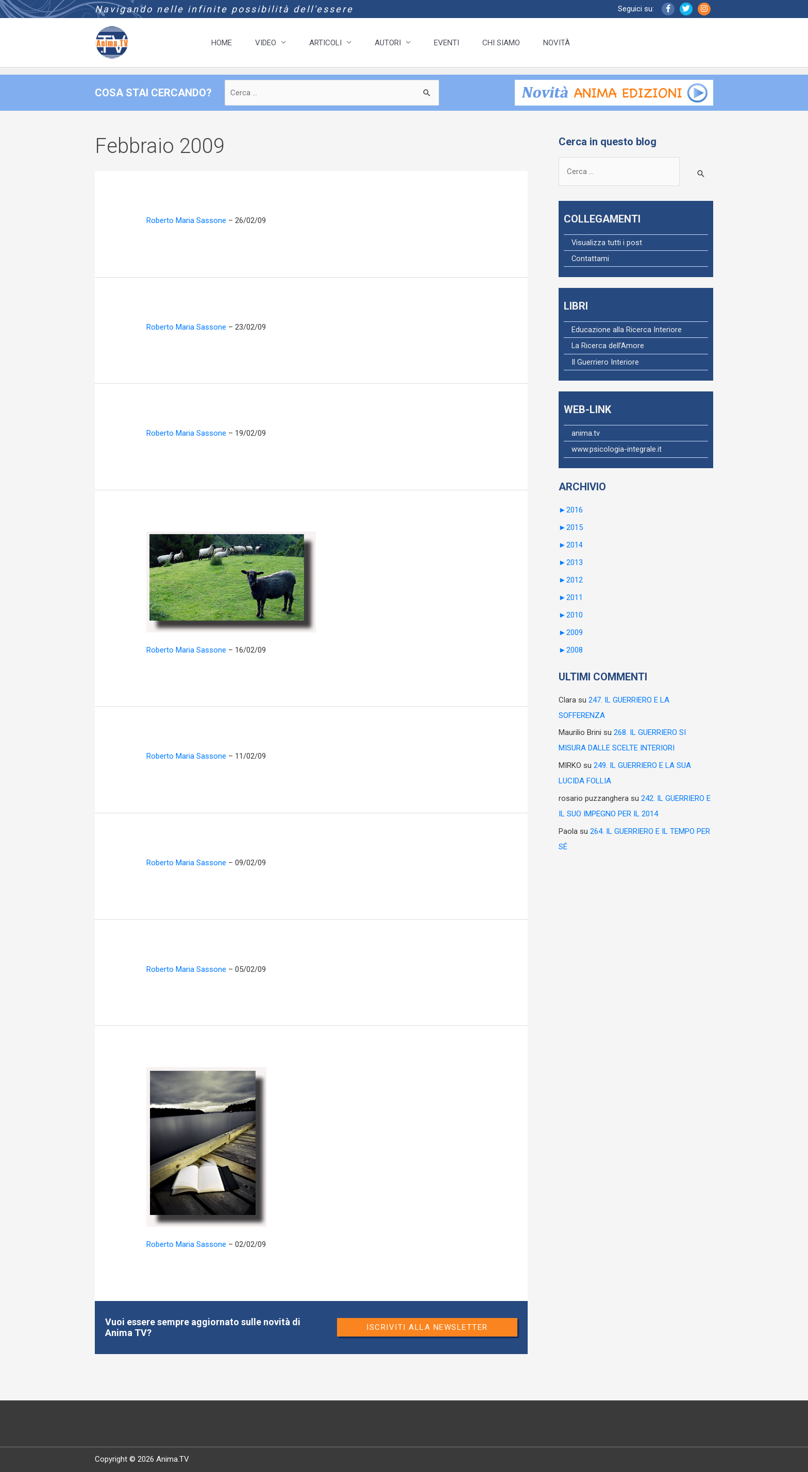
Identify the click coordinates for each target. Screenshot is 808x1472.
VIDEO (265, 42)
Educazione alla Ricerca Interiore (626, 329)
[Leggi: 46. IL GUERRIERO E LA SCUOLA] (206, 1146)
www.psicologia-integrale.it (616, 448)
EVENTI (446, 42)
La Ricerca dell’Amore (608, 345)
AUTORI (388, 42)
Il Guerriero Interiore (605, 361)
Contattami (590, 258)
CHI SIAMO (501, 42)
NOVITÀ (556, 42)
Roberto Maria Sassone (186, 220)
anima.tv (585, 432)
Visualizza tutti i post (607, 242)
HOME (221, 42)
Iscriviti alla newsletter (427, 1327)
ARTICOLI (325, 42)
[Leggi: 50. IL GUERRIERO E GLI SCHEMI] (231, 581)
